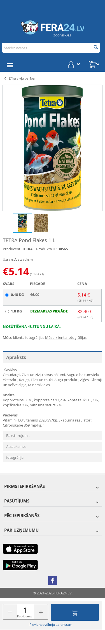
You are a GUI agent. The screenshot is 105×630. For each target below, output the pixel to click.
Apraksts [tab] (16, 357)
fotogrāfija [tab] (15, 457)
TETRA (27, 249)
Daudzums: (24, 616)
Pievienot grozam (75, 612)
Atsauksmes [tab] (16, 446)
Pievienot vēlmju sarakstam (50, 624)
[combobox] (51, 48)
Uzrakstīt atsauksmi (18, 259)
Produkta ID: (46, 248)
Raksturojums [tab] (17, 435)
